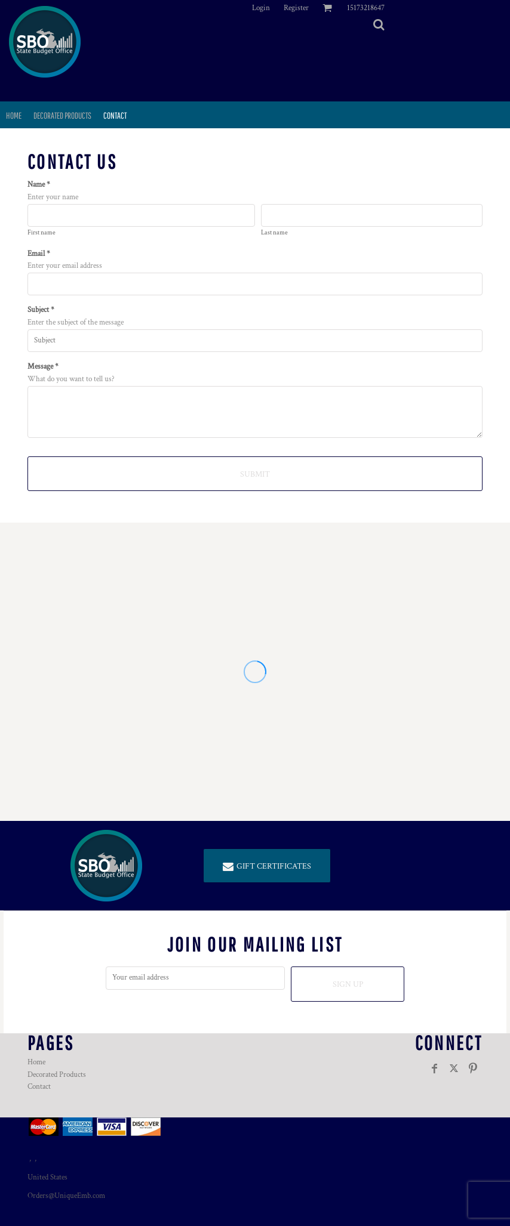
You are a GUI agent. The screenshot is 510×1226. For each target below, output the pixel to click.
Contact (39, 1087)
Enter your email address (64, 266)
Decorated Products (56, 1075)
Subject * (40, 310)
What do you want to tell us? (71, 379)
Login (261, 8)
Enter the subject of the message (75, 322)
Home (36, 1062)
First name (41, 232)
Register (296, 8)
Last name (274, 232)
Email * (38, 254)
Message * (43, 367)
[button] (379, 24)
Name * (38, 185)
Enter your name (52, 197)
